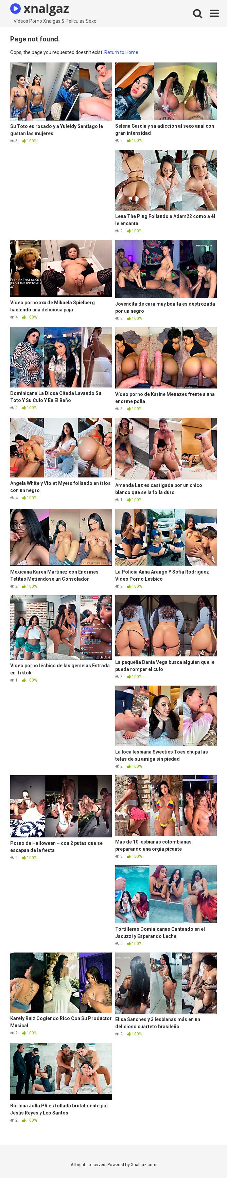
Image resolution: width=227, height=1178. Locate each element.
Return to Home (121, 52)
